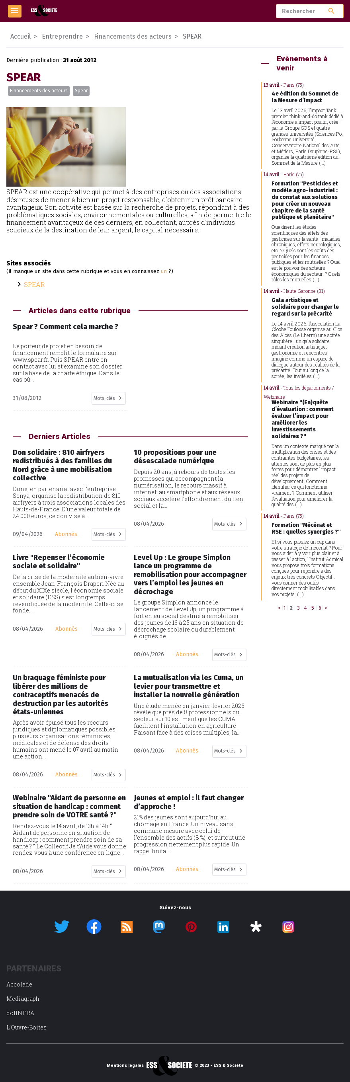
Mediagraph (22, 998)
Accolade (19, 984)
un (164, 271)
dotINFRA (20, 1013)
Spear (81, 91)
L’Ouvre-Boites (26, 1027)
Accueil (20, 36)
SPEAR (34, 284)
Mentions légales (125, 1065)
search (331, 11)
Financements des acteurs (39, 91)
